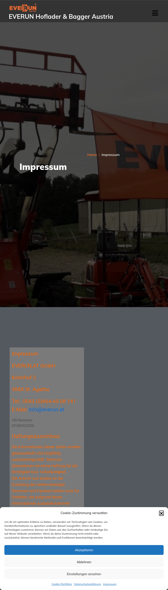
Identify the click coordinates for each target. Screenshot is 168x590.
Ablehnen (84, 562)
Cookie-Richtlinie (62, 584)
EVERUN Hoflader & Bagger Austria (61, 16)
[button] (161, 513)
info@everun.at (46, 410)
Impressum (109, 584)
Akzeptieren (84, 550)
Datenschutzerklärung (87, 584)
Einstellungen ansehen (84, 574)
